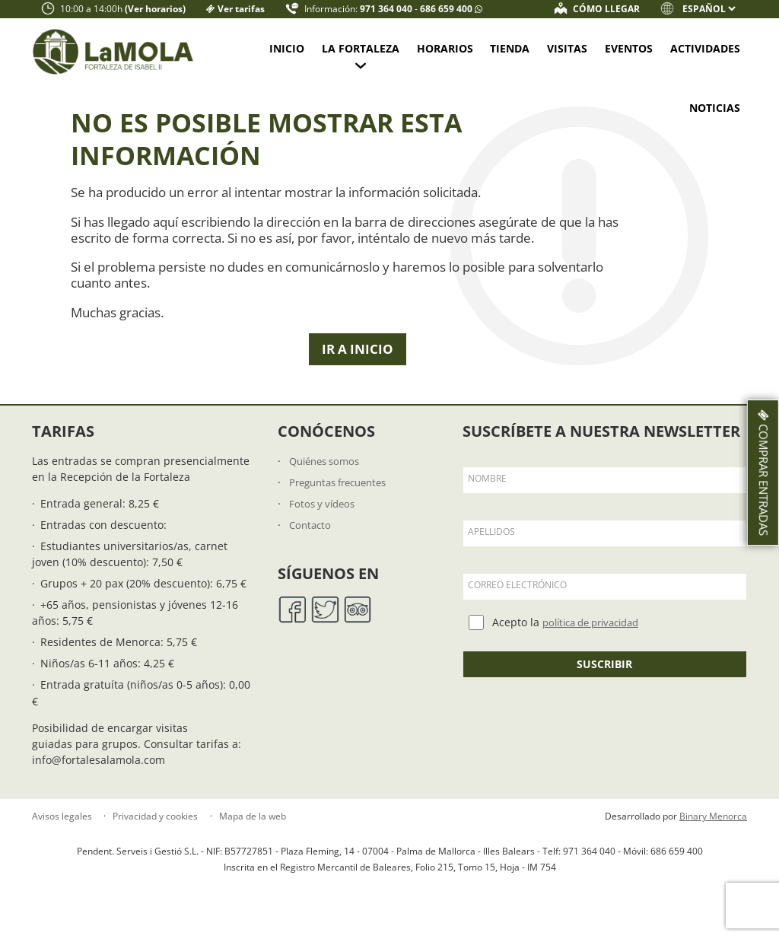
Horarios (445, 48)
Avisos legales (62, 829)
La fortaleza (360, 48)
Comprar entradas (761, 472)
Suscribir (604, 676)
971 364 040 (387, 8)
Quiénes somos (328, 473)
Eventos (629, 48)
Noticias (714, 107)
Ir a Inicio (357, 362)
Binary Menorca (713, 829)
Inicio (286, 48)
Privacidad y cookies (155, 829)
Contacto (311, 537)
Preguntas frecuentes (344, 494)
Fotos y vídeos (324, 516)
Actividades (705, 48)
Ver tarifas (241, 8)
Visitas (567, 48)
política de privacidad (597, 635)
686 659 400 (447, 8)
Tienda (509, 48)
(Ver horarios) (155, 8)
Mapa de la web (252, 829)
